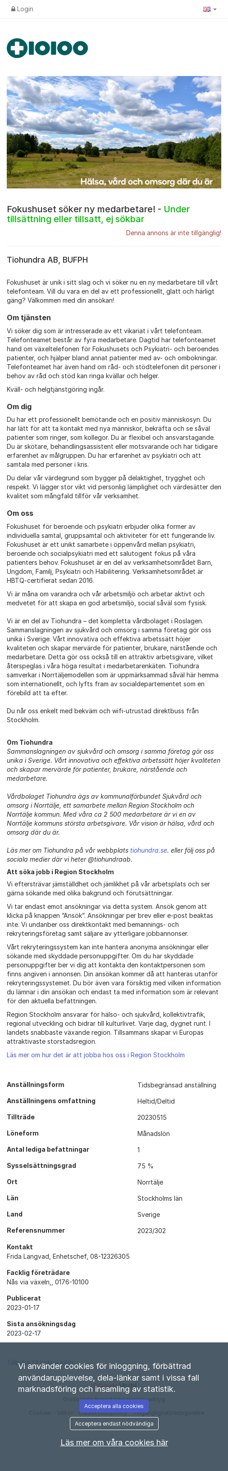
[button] (210, 9)
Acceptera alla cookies (114, 1406)
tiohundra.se (148, 850)
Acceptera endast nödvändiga (114, 1423)
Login (22, 9)
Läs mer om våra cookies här (114, 1442)
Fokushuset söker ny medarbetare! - (98, 214)
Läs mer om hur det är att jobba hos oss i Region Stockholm (96, 1055)
